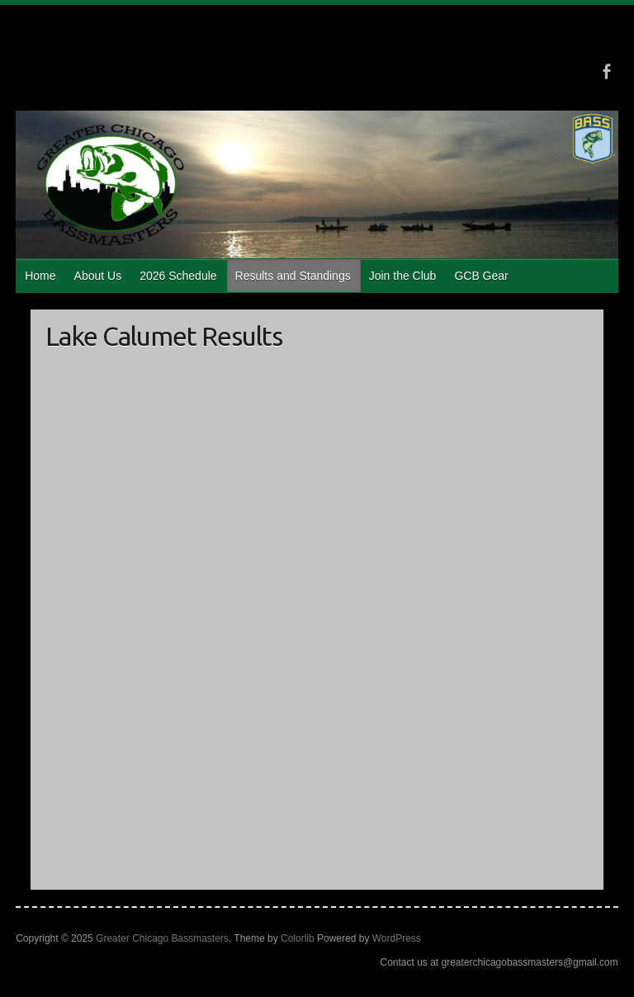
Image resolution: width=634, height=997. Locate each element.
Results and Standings (293, 275)
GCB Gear (481, 275)
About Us (98, 275)
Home (40, 275)
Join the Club (403, 275)
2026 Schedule (178, 275)
